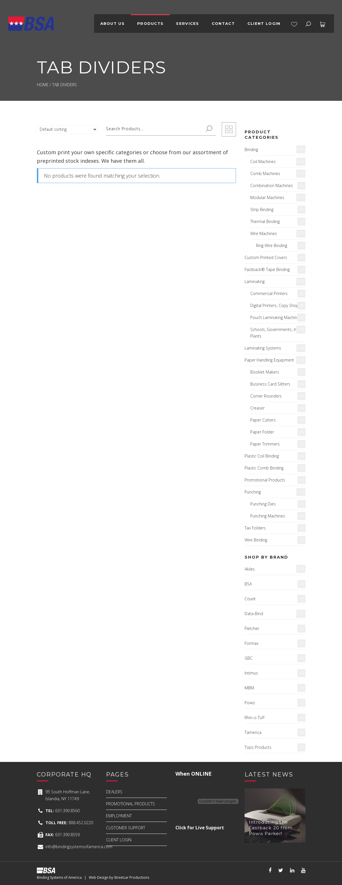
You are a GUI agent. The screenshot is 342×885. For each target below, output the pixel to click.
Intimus (251, 673)
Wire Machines (263, 233)
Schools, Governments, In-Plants (274, 333)
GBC (249, 658)
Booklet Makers (264, 372)
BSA (248, 584)
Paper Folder (262, 432)
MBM (249, 688)
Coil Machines (263, 161)
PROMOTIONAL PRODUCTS (130, 803)
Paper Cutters (263, 420)
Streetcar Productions (131, 877)
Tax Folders (255, 528)
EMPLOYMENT (119, 815)
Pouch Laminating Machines (275, 317)
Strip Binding (261, 209)
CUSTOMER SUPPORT (125, 827)
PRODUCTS (150, 23)
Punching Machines (267, 516)
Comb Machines (265, 173)
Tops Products (258, 747)
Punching (253, 492)
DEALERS (114, 791)
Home (43, 84)
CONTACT (223, 23)
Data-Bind (254, 613)
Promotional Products (265, 480)
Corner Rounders (266, 396)
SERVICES (187, 23)
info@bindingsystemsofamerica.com (78, 846)
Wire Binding (256, 540)
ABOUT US (112, 23)
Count (250, 598)
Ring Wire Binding (271, 245)
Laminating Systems (263, 348)
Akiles (250, 569)
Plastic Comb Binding (264, 468)
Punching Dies (263, 504)
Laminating (255, 281)
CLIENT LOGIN (264, 23)
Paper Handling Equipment (269, 360)
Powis (250, 702)
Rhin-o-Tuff (254, 717)
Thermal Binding (265, 221)
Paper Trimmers (265, 444)
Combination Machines (271, 185)
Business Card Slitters (270, 384)
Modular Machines (267, 197)
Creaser (257, 408)
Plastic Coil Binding (262, 456)
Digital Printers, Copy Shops (275, 305)
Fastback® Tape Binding (267, 269)
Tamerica (253, 732)
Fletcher (252, 628)
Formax (252, 643)
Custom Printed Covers (266, 257)
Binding (251, 149)
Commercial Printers (269, 293)
